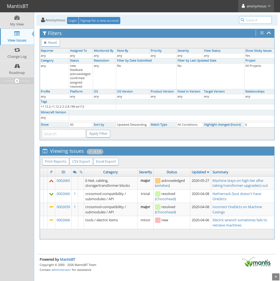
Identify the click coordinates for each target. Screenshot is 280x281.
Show (45, 125)
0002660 (63, 193)
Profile (45, 91)
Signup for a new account (99, 20)
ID (63, 172)
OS (96, 91)
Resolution (101, 60)
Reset (50, 42)
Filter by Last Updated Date (196, 60)
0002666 (63, 219)
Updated (199, 172)
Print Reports (55, 161)
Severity (183, 51)
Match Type (159, 125)
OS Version (125, 91)
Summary (220, 172)
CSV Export (81, 161)
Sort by (99, 125)
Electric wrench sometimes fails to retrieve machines (239, 222)
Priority (156, 51)
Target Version (214, 91)
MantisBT (67, 259)
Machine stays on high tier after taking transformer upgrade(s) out (240, 183)
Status (74, 60)
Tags (44, 102)
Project (250, 60)
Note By (122, 51)
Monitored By (103, 51)
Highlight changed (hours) (222, 125)
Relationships (254, 91)
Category (47, 60)
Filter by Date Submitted (134, 60)
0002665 (63, 180)
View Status (212, 51)
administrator (61, 270)
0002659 (63, 206)
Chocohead (165, 198)
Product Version (162, 91)
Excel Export (106, 161)
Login (73, 20)
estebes (162, 185)
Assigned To (78, 51)
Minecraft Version (53, 112)
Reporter (47, 51)
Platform (76, 91)
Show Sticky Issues (258, 51)
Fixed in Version (188, 91)
